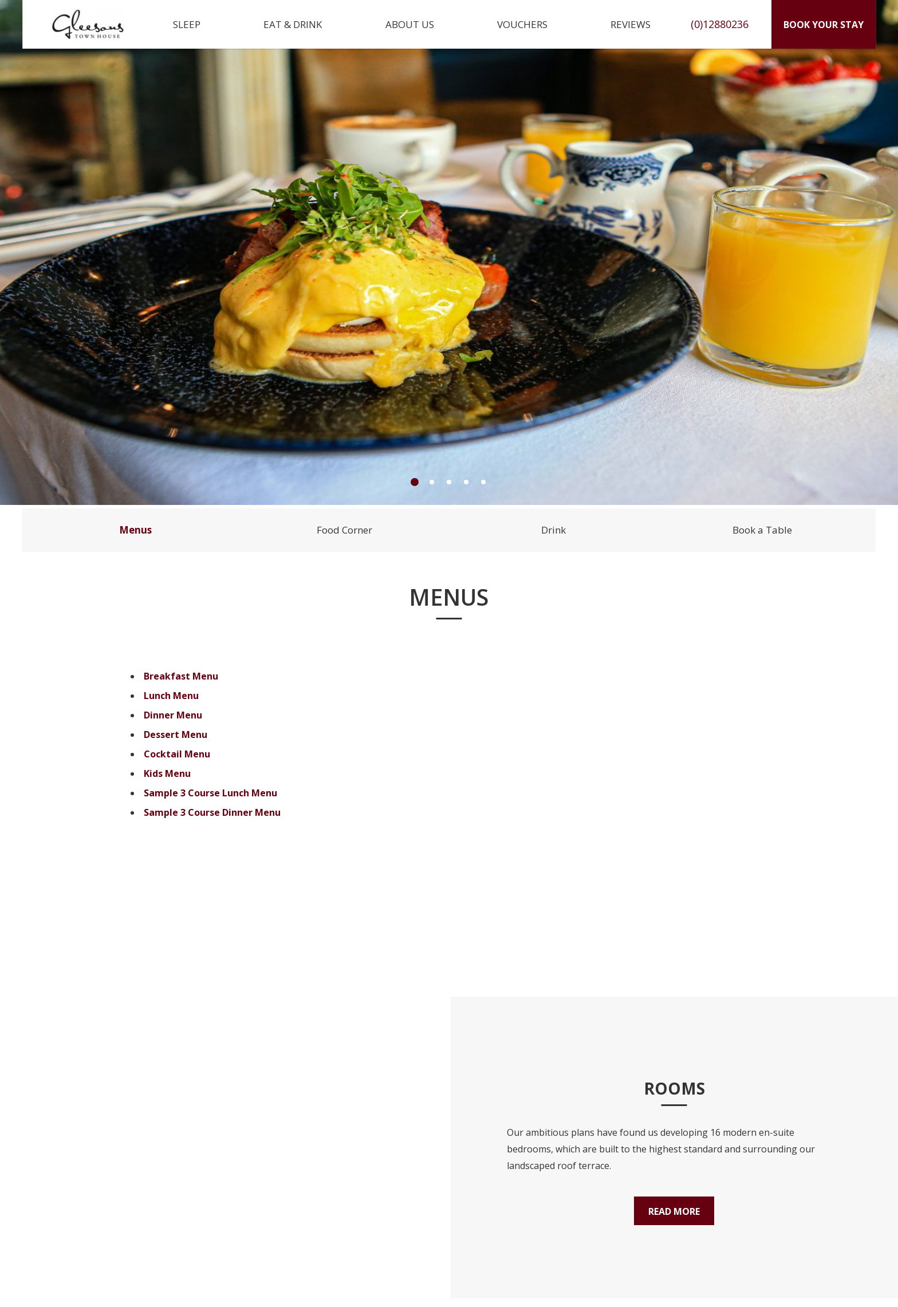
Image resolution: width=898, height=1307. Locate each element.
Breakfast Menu (181, 676)
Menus (135, 529)
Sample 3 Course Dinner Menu (212, 812)
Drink (553, 529)
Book (823, 24)
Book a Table (762, 529)
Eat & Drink (292, 24)
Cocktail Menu (177, 754)
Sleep (186, 24)
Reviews (631, 24)
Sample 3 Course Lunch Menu (210, 793)
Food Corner (344, 529)
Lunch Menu (171, 695)
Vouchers (522, 24)
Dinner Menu (173, 715)
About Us (409, 24)
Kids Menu (167, 773)
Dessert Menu (175, 734)
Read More (674, 1211)
